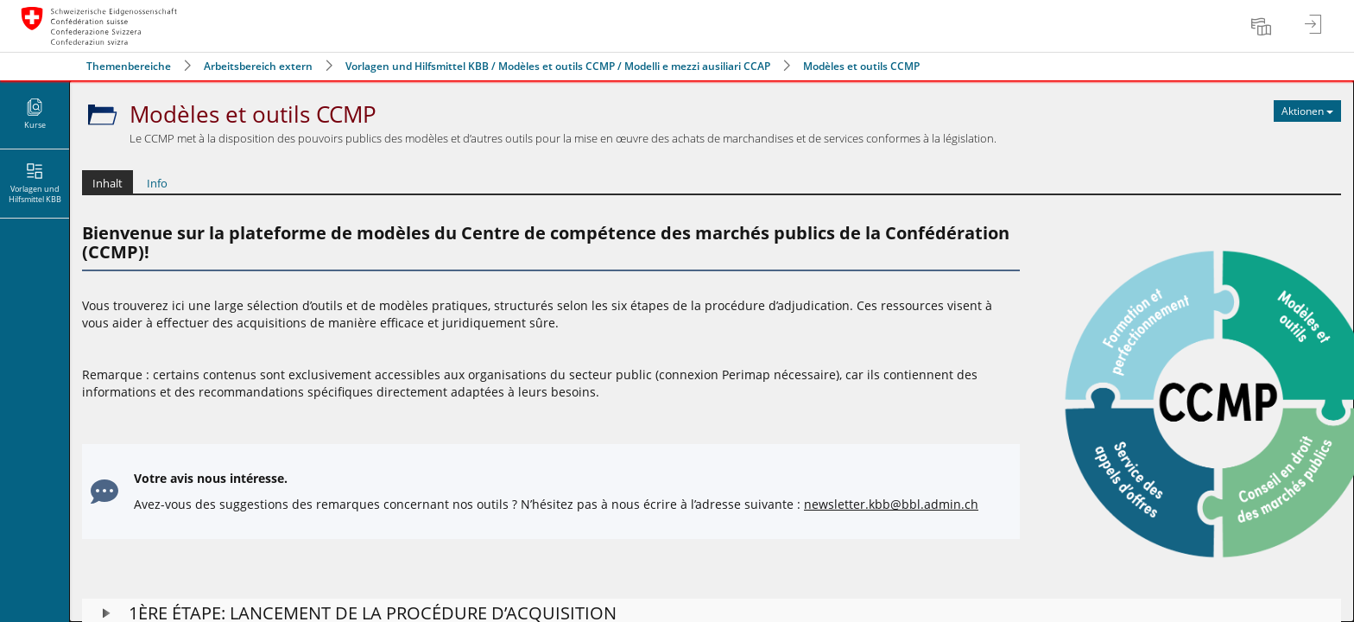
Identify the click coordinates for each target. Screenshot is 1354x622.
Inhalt (107, 183)
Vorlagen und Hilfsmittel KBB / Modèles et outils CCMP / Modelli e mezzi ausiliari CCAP (557, 66)
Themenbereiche (128, 66)
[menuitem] (1263, 26)
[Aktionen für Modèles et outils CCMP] (1307, 111)
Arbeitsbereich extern (258, 66)
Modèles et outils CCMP (861, 66)
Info (157, 183)
